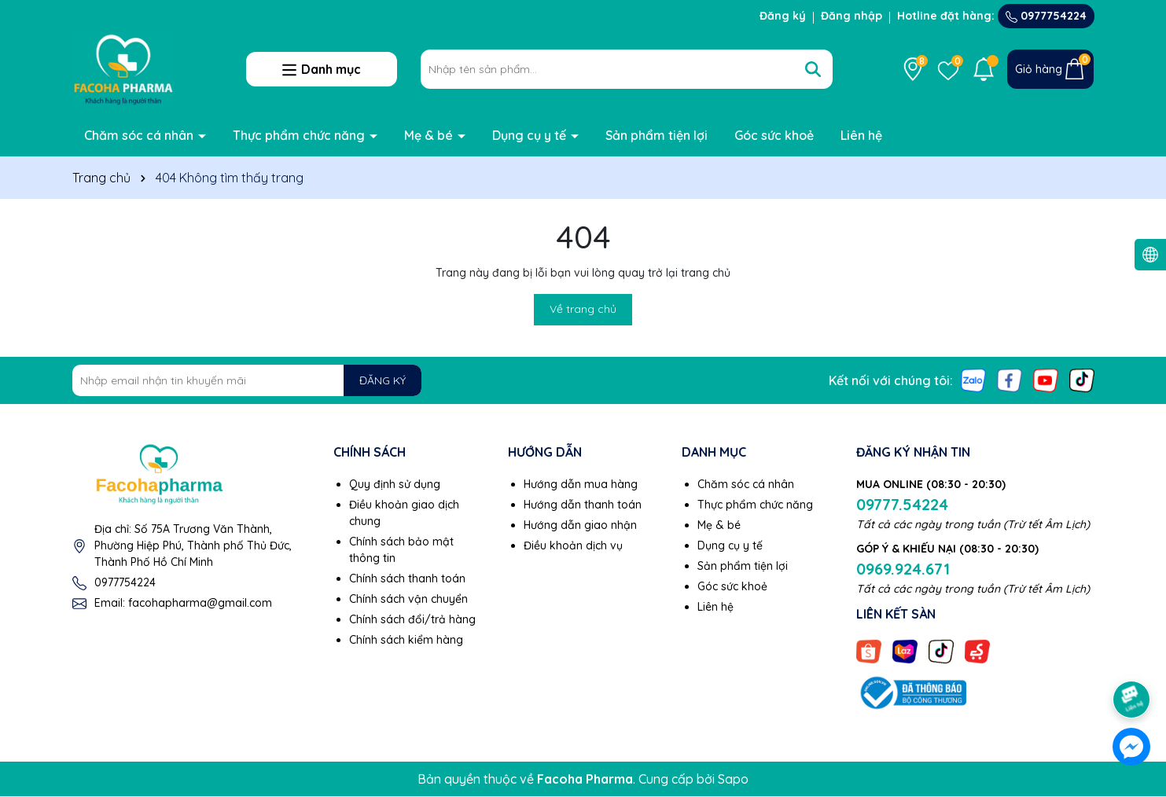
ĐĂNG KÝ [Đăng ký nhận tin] (382, 380)
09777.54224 (902, 504)
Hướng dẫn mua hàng (581, 484)
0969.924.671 (903, 568)
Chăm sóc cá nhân (140, 135)
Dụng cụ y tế (530, 135)
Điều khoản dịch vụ (573, 545)
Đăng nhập (851, 16)
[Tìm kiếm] (813, 69)
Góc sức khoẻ (774, 135)
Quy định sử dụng (394, 484)
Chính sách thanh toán (407, 578)
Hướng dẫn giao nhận (580, 525)
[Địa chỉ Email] (247, 380)
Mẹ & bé (430, 135)
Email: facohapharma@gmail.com (183, 603)
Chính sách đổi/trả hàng (412, 619)
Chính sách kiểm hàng (406, 640)
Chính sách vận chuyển (408, 599)
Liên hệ (861, 135)
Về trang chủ (583, 309)
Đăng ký (783, 16)
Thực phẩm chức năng (300, 135)
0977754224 (1046, 16)
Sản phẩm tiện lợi (656, 135)
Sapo (733, 779)
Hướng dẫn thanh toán (583, 505)
